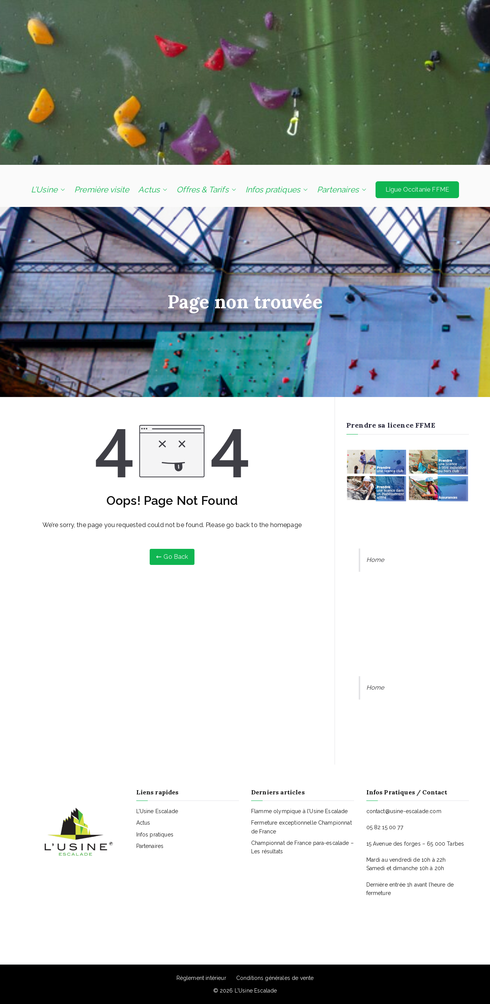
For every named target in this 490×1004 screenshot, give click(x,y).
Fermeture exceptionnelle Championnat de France (301, 827)
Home (375, 559)
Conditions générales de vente (275, 978)
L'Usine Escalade (256, 991)
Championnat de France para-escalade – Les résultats (302, 847)
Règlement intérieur (201, 978)
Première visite (101, 189)
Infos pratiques (276, 189)
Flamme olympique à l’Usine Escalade (299, 811)
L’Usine (48, 189)
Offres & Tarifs (206, 189)
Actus (152, 189)
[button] (61, 189)
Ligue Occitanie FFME (417, 189)
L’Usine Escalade (157, 811)
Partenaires (341, 189)
